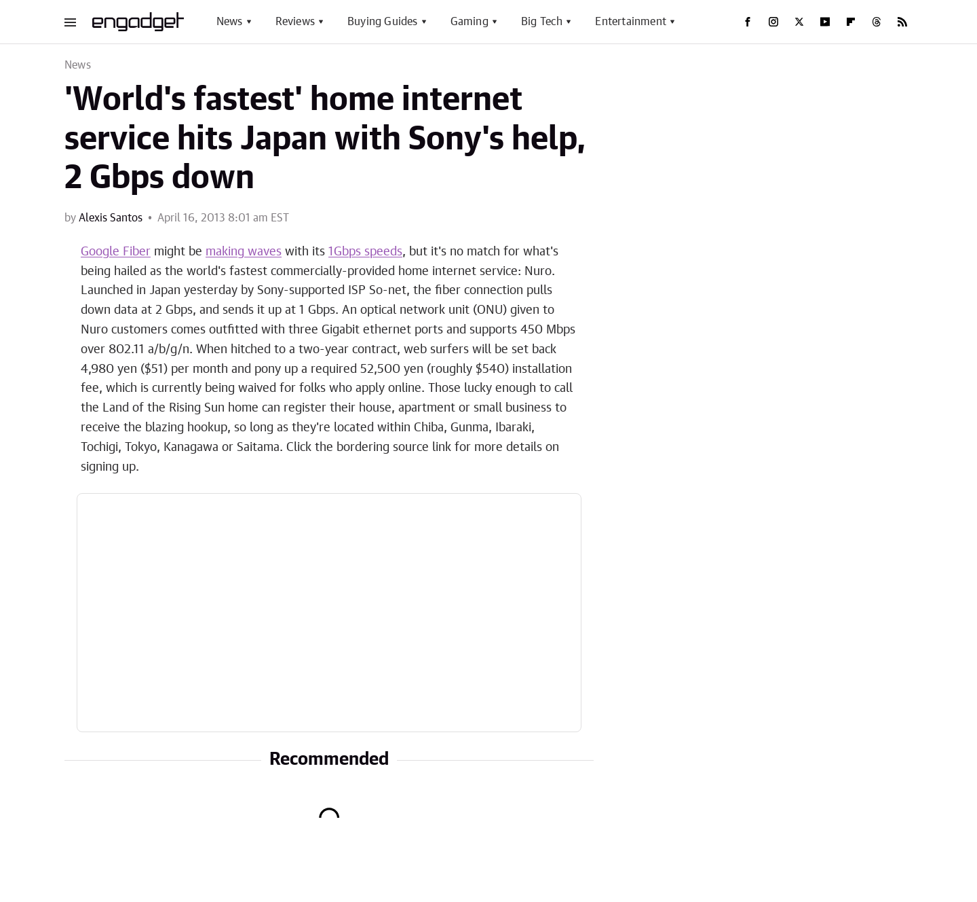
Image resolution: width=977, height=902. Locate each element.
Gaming (469, 21)
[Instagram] (773, 22)
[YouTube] (825, 22)
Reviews (295, 21)
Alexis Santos (110, 218)
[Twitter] (799, 22)
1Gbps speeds (365, 252)
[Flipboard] (851, 22)
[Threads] (876, 22)
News (229, 21)
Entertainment (630, 21)
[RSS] (902, 22)
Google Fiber (116, 252)
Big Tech (542, 21)
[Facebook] (747, 22)
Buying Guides (382, 21)
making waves (244, 252)
